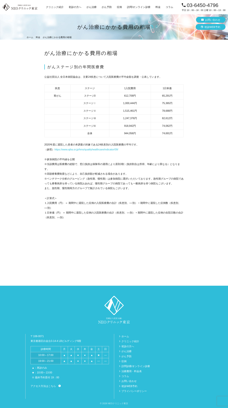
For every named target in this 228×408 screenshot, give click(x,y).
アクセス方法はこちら (43, 386)
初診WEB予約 (210, 26)
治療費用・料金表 (131, 371)
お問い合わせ (210, 19)
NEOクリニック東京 (118, 403)
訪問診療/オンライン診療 (135, 366)
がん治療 (126, 351)
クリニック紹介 (130, 341)
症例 (119, 7)
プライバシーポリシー (134, 391)
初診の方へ (75, 7)
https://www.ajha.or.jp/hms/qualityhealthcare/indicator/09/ (86, 149)
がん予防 (126, 356)
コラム (169, 7)
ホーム (125, 336)
